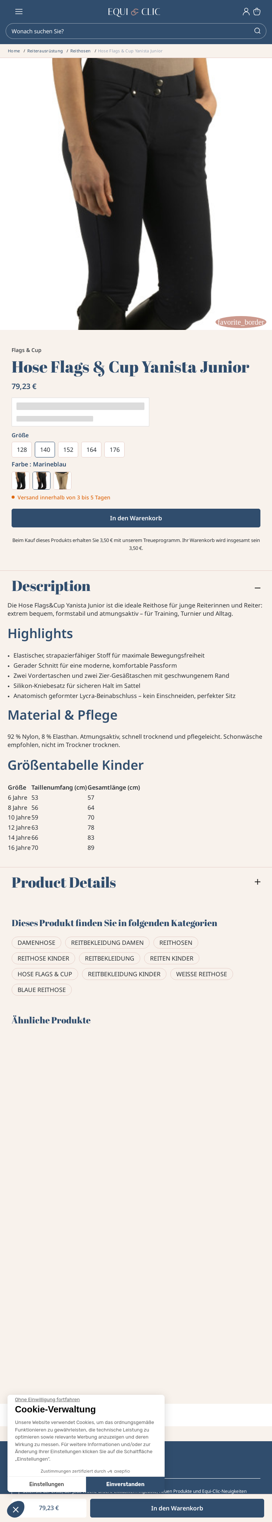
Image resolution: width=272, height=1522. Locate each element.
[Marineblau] (42, 481)
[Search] (136, 31)
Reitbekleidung (109, 958)
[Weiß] (21, 481)
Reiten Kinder (171, 958)
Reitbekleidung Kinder (124, 974)
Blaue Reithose (42, 990)
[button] (16, 1509)
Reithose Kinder (43, 958)
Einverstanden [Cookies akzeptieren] (70, 1484)
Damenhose (36, 942)
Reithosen (175, 942)
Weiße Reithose (201, 974)
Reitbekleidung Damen (107, 942)
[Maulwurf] (62, 481)
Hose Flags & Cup (45, 974)
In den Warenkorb (136, 518)
